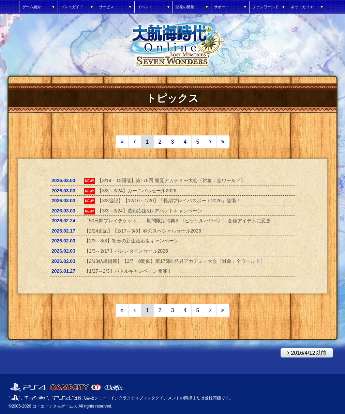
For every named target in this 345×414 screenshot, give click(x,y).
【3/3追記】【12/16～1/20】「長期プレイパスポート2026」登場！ (169, 200)
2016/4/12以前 (303, 352)
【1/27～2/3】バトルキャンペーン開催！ (128, 271)
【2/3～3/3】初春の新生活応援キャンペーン (131, 240)
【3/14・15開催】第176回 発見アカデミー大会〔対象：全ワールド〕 (171, 180)
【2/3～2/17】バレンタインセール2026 (126, 251)
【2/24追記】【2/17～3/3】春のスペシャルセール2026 (142, 231)
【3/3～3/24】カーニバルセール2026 (136, 190)
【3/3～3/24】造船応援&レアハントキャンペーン (149, 210)
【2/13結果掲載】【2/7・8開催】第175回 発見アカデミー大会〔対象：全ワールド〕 (174, 261)
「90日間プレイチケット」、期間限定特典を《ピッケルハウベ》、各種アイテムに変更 (177, 220)
